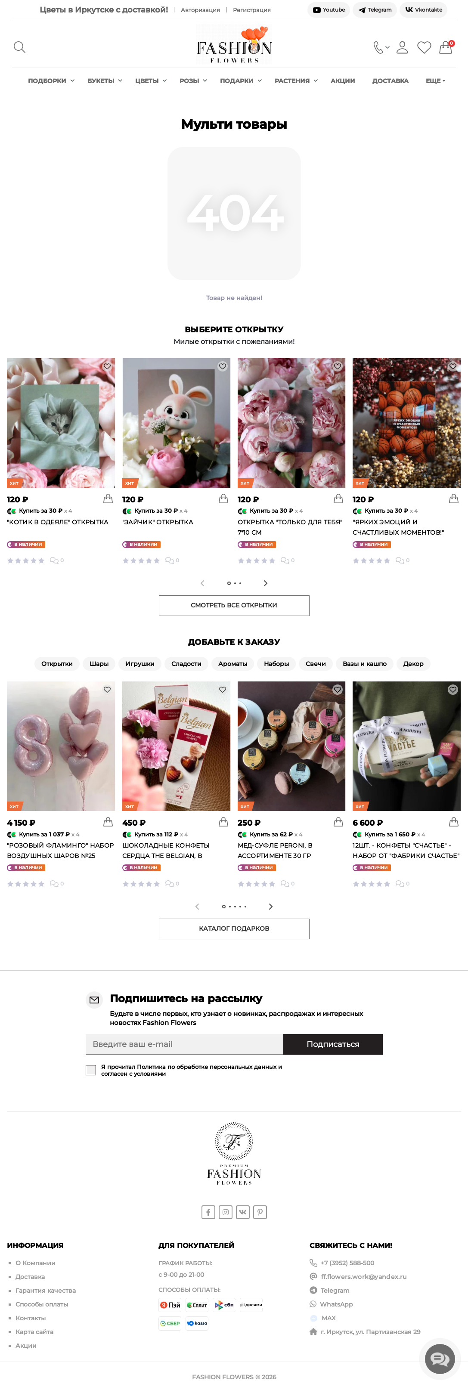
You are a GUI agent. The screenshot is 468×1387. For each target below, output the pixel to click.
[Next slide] (265, 583)
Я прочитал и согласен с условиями (191, 1070)
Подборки (51, 81)
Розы (193, 81)
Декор (413, 664)
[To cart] (108, 498)
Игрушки (140, 664)
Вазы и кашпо (365, 664)
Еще (435, 81)
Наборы (276, 664)
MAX (328, 1315)
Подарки (241, 81)
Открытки (57, 664)
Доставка (390, 81)
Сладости (186, 664)
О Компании (35, 1263)
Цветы (151, 81)
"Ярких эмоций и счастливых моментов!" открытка (398, 532)
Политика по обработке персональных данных (206, 1066)
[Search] (19, 47)
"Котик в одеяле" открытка (57, 522)
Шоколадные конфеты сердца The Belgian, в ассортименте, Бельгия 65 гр (176, 856)
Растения (296, 81)
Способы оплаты (41, 1302)
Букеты (104, 81)
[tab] (229, 583)
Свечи (316, 664)
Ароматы (232, 664)
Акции (343, 81)
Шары (99, 664)
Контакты (30, 1315)
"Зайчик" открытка (157, 522)
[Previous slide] (202, 583)
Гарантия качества (45, 1289)
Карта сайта (34, 1327)
